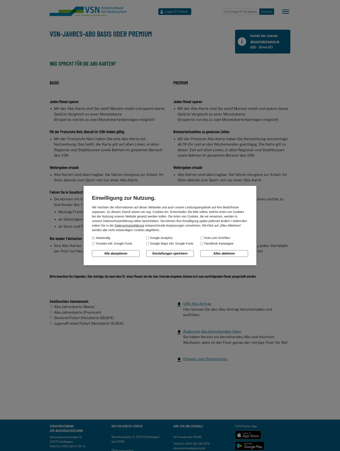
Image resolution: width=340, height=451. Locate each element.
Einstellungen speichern (170, 253)
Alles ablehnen (224, 253)
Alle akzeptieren (116, 253)
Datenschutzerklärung (129, 225)
